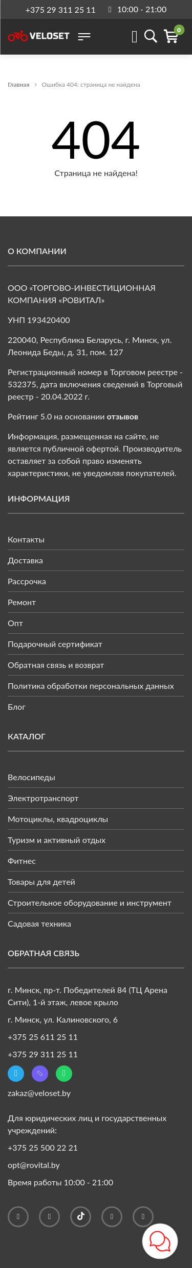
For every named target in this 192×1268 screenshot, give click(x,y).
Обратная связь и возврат (56, 664)
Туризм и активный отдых (56, 839)
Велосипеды (31, 777)
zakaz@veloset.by (39, 1093)
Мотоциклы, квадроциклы (58, 819)
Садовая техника (39, 923)
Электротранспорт (43, 798)
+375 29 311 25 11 (61, 9)
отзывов (123, 416)
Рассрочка (27, 581)
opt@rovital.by (34, 1165)
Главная (19, 84)
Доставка (25, 560)
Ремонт (22, 602)
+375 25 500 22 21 (43, 1147)
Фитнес (22, 860)
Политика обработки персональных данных (91, 685)
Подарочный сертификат (55, 644)
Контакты (26, 539)
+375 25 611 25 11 (43, 1036)
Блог (17, 706)
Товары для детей (41, 881)
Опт (15, 623)
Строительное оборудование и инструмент (90, 902)
